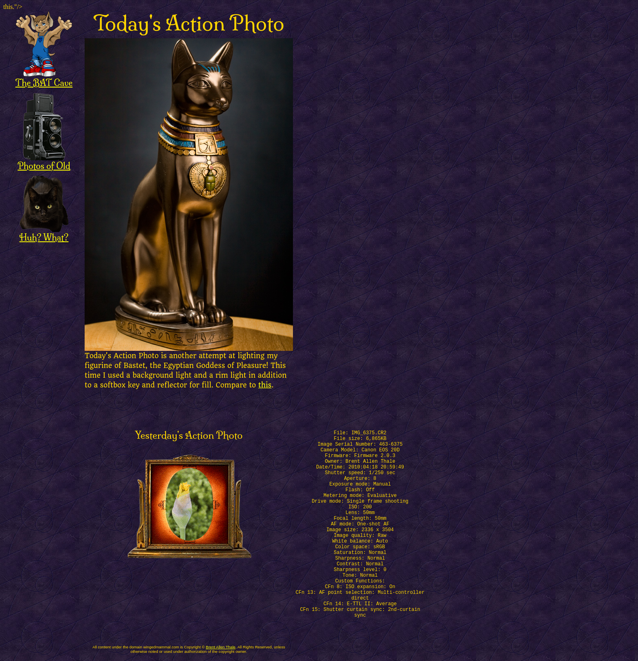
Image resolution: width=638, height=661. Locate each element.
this (265, 385)
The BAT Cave (44, 78)
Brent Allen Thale (221, 647)
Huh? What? (44, 233)
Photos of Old (43, 161)
